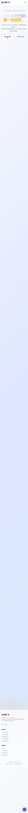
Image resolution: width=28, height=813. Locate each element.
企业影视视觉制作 (4, 741)
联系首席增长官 (4, 755)
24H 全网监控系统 (5, 738)
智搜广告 (5, 2)
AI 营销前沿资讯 (4, 752)
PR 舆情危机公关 (4, 736)
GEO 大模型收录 (4, 732)
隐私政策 (7, 764)
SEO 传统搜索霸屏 (5, 734)
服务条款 (11, 764)
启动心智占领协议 (7, 37)
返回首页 (3, 748)
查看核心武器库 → (20, 37)
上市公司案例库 (4, 750)
